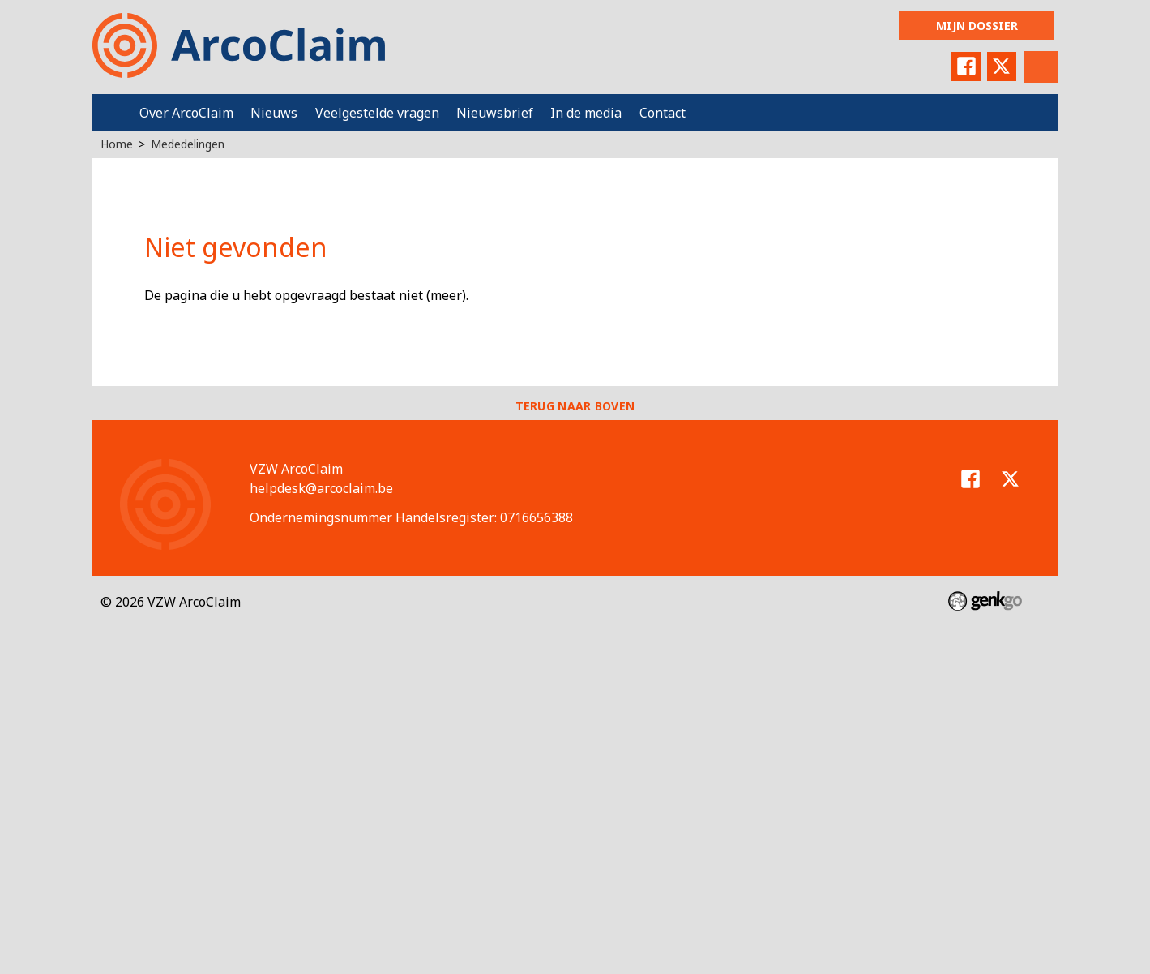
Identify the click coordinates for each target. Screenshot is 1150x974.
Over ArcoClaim (186, 113)
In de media (586, 113)
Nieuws (273, 113)
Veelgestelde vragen (377, 113)
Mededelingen (187, 144)
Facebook (966, 66)
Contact (662, 113)
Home (111, 112)
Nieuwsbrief (494, 113)
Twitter (1001, 66)
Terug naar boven (575, 406)
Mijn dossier (977, 25)
